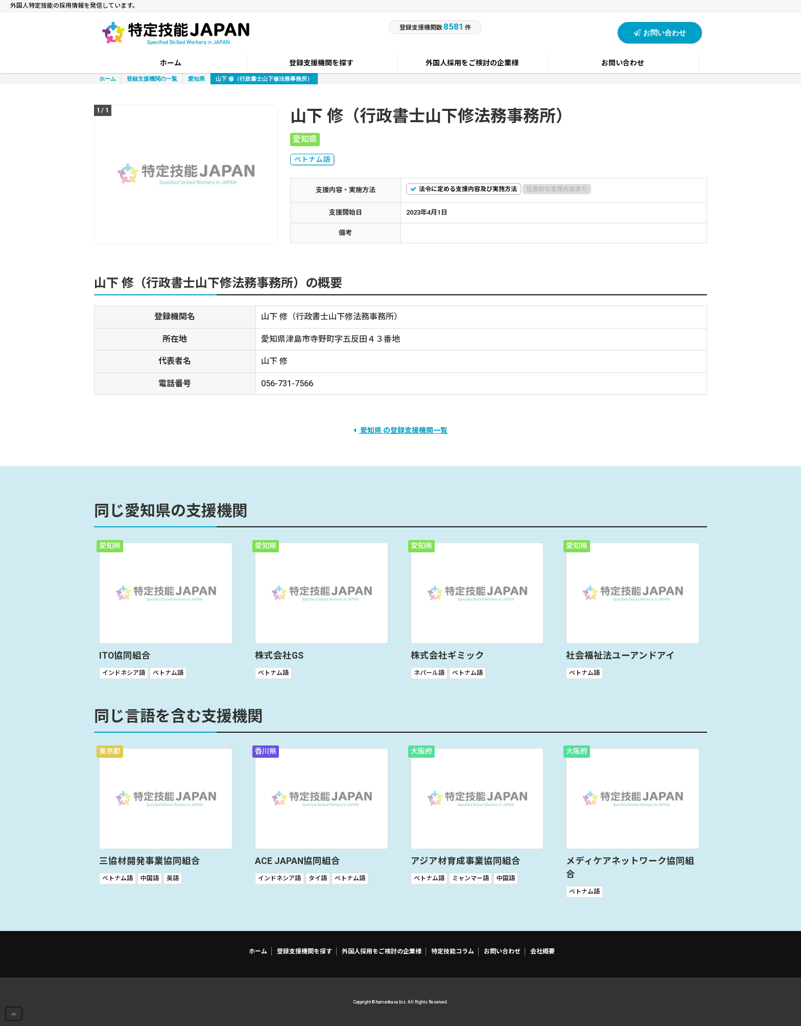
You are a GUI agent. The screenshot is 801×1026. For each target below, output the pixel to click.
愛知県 (196, 78)
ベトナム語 (312, 159)
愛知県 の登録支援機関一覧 (400, 430)
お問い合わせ (659, 32)
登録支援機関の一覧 (152, 78)
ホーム (107, 78)
